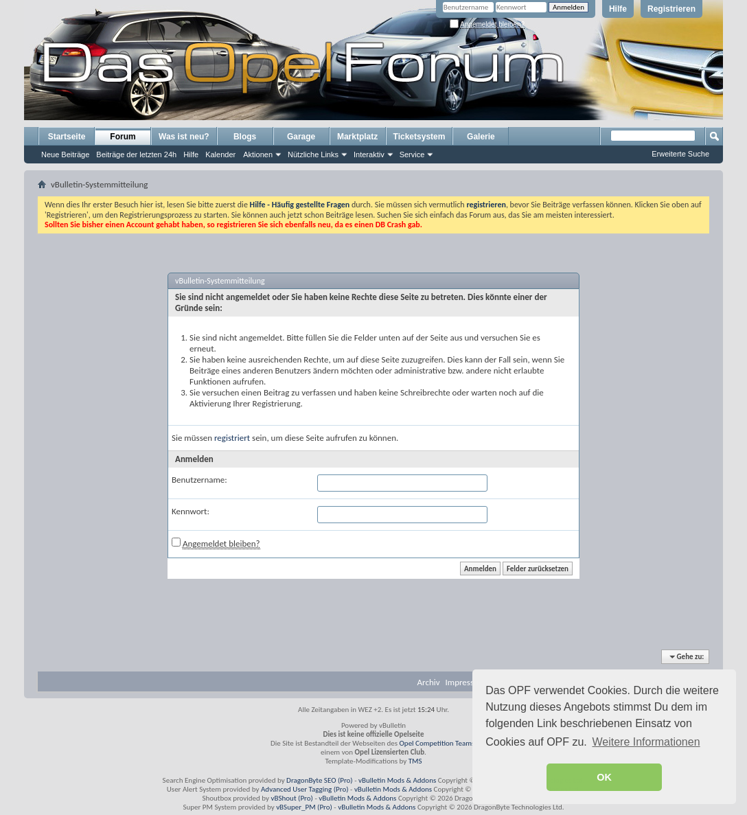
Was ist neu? (184, 136)
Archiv (428, 682)
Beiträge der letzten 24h (136, 154)
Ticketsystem (419, 136)
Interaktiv (369, 154)
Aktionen (258, 154)
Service (412, 154)
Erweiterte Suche (680, 154)
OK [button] (604, 777)
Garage (301, 136)
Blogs (244, 136)
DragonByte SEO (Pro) (319, 780)
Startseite (67, 136)
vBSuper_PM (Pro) (304, 807)
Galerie (481, 136)
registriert (232, 438)
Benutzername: (199, 479)
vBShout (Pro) (292, 798)
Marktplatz (357, 136)
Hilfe (618, 9)
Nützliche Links (313, 154)
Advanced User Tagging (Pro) (305, 789)
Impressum (466, 682)
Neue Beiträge (65, 154)
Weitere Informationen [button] (646, 742)
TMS (415, 761)
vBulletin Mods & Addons (397, 780)
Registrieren (671, 9)
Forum (122, 136)
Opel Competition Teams (437, 743)
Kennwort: (190, 511)
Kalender (220, 154)
